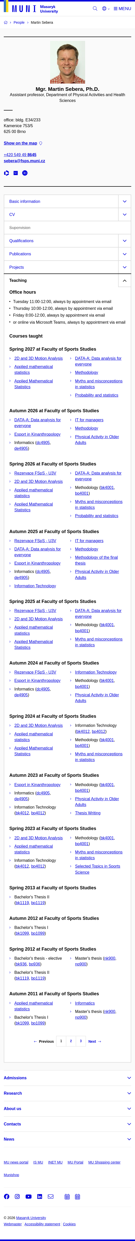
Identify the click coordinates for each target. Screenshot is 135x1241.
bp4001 (81, 493)
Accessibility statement (42, 1224)
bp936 (34, 964)
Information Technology (35, 586)
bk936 (21, 964)
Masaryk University (31, 1218)
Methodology (86, 372)
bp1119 (38, 903)
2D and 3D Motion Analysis (38, 358)
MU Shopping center (104, 1162)
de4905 (21, 448)
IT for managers (89, 420)
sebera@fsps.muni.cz (24, 161)
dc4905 (43, 442)
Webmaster (13, 1224)
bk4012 (83, 731)
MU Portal (75, 1162)
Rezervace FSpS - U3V (35, 473)
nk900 (109, 958)
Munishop (11, 1175)
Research (13, 1093)
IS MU (38, 1162)
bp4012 (98, 731)
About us (12, 1109)
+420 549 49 (20, 155)
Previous (44, 1041)
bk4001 (107, 487)
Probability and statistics (96, 395)
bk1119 (22, 903)
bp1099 (38, 933)
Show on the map (23, 143)
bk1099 (22, 933)
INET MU (55, 1162)
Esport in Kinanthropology (37, 434)
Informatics (85, 1003)
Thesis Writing (87, 813)
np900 (80, 964)
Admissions (15, 1078)
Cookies (69, 1224)
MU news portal (16, 1162)
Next (94, 1041)
